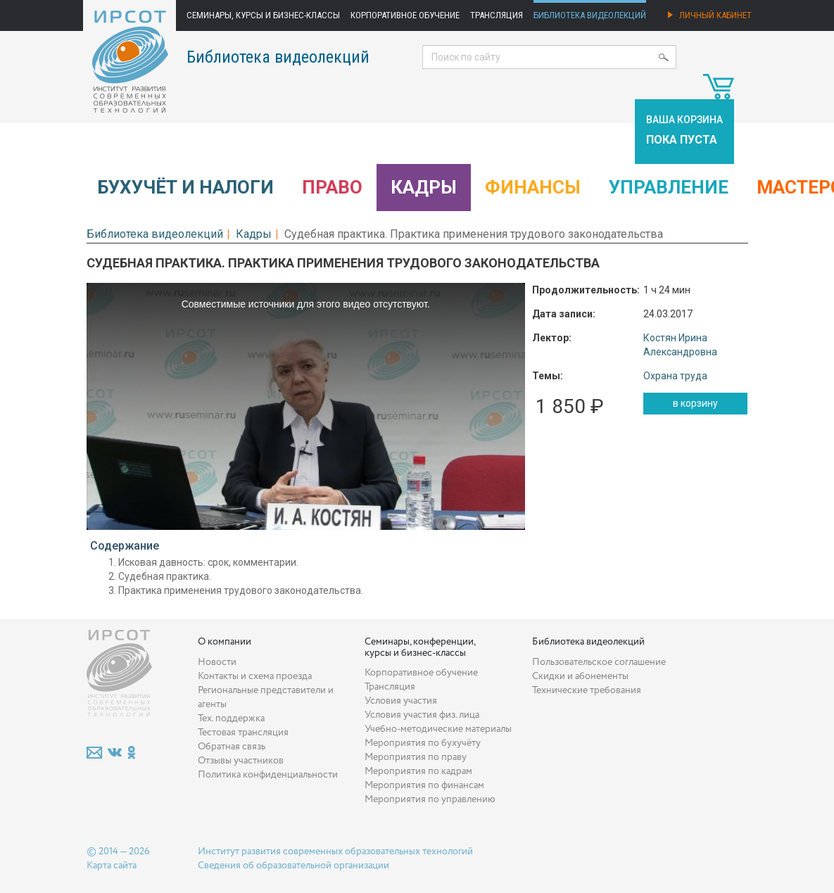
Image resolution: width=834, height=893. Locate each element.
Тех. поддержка (231, 718)
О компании (224, 642)
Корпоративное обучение (405, 15)
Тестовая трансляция (243, 733)
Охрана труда (675, 375)
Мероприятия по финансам (424, 785)
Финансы (533, 187)
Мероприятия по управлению (430, 799)
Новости (217, 662)
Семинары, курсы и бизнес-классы (263, 15)
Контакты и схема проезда (255, 676)
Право (332, 187)
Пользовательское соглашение (599, 662)
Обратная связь (231, 747)
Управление (668, 187)
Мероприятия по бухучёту (423, 743)
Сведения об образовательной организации (293, 866)
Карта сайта (112, 866)
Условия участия (401, 701)
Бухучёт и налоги (185, 187)
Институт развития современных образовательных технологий (335, 851)
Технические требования (586, 690)
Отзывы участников (241, 761)
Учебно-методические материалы (438, 729)
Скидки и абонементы (580, 676)
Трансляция (496, 15)
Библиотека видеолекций (589, 15)
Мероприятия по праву (416, 757)
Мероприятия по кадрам (418, 771)
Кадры (424, 187)
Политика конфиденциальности (268, 775)
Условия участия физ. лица (422, 715)
